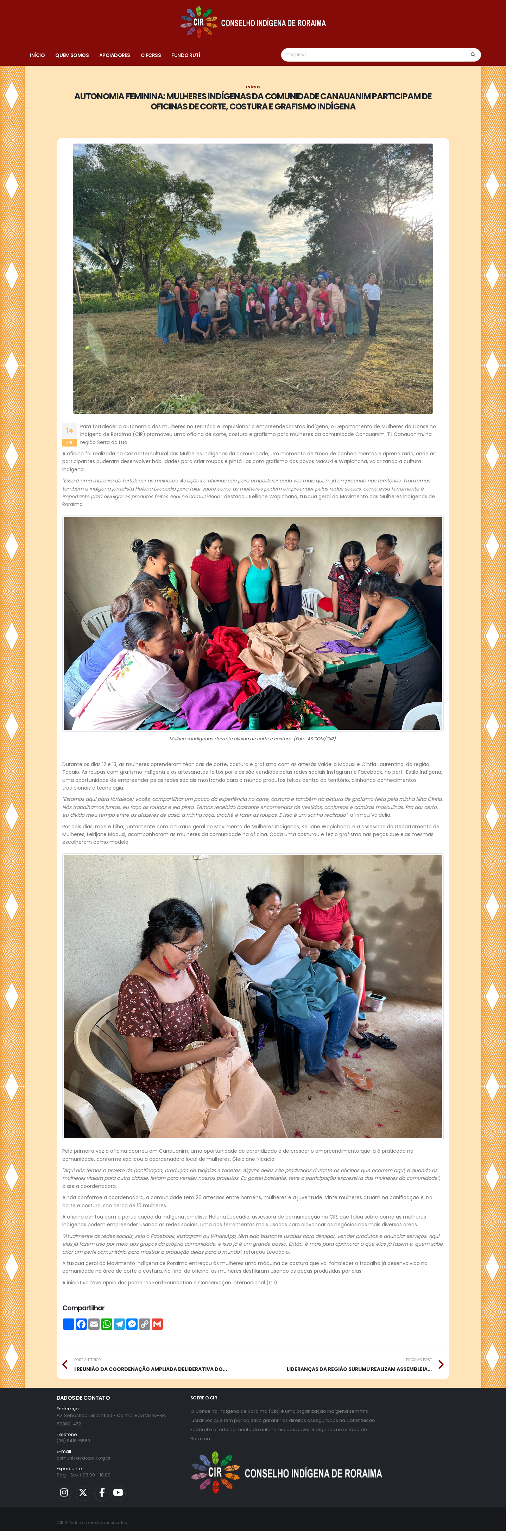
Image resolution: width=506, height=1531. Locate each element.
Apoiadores (114, 55)
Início (37, 55)
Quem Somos (72, 55)
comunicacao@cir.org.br (85, 1458)
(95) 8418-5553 (74, 1441)
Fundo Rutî (185, 55)
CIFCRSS (151, 55)
